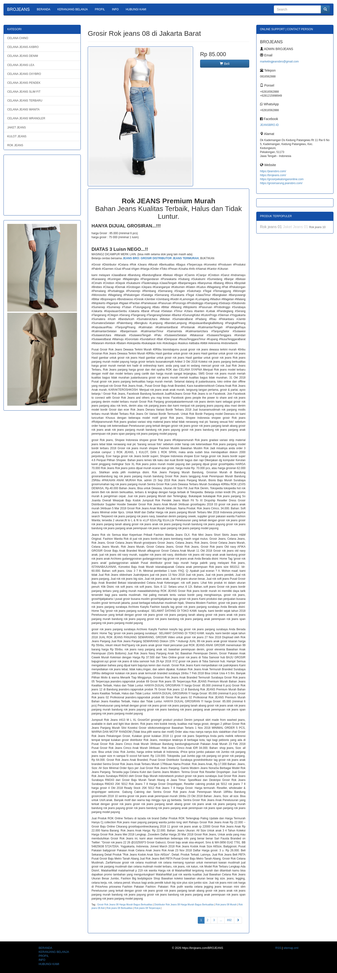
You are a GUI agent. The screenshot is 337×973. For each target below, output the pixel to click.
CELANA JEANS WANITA (23, 109)
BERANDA (43, 9)
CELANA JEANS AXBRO (23, 47)
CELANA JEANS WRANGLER (26, 118)
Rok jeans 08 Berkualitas (119, 908)
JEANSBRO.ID (269, 125)
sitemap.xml (290, 948)
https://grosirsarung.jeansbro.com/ (281, 183)
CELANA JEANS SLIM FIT (23, 91)
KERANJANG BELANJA (72, 9)
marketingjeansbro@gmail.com (279, 61)
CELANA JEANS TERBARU (24, 100)
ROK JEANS (15, 145)
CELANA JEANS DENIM (22, 56)
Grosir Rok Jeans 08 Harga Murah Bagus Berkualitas (124, 904)
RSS (278, 948)
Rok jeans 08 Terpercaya (147, 908)
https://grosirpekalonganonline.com (282, 179)
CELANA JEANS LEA (20, 65)
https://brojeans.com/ (273, 175)
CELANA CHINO (17, 38)
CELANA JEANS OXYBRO (24, 74)
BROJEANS (18, 9)
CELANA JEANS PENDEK (23, 82)
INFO (115, 9)
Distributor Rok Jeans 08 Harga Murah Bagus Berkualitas (184, 904)
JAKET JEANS (16, 127)
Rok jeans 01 (271, 227)
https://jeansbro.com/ (273, 171)
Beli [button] (224, 64)
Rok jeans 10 (317, 227)
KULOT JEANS (16, 136)
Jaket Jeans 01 (296, 227)
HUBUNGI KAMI (136, 9)
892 (229, 920)
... (221, 920)
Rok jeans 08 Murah (226, 904)
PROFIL (100, 9)
